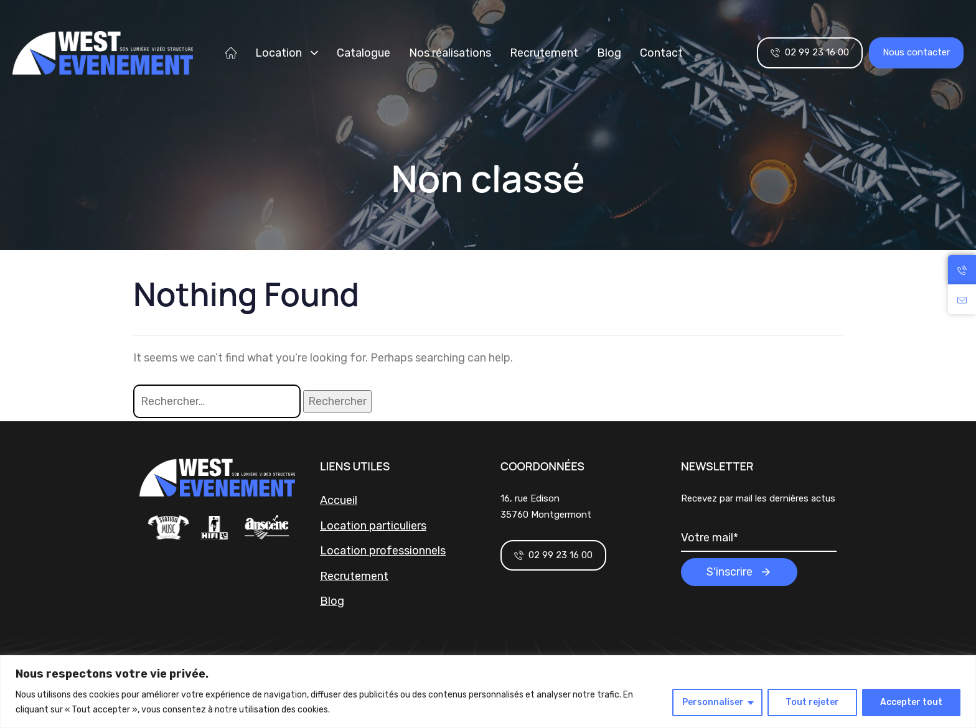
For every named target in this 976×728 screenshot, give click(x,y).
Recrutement (544, 53)
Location (286, 53)
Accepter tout (911, 702)
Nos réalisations (450, 53)
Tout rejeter (812, 702)
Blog (609, 53)
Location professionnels (383, 551)
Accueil (338, 500)
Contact (661, 53)
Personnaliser (713, 702)
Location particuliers (373, 526)
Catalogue (363, 53)
